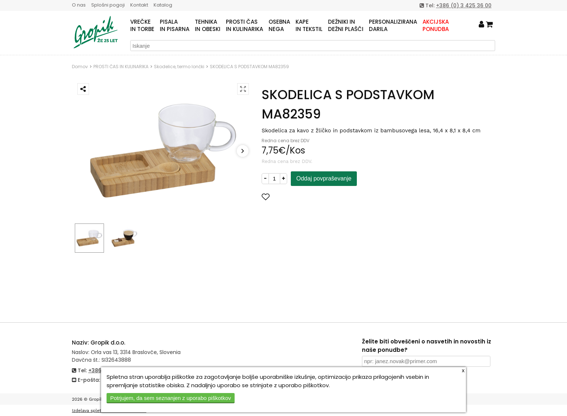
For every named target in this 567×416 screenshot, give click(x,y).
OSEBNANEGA (279, 25)
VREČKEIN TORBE (142, 25)
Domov (80, 66)
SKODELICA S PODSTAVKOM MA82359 (249, 66)
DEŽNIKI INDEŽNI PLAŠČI (345, 25)
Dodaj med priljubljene (301, 197)
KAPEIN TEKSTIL (309, 25)
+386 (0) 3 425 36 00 (463, 5)
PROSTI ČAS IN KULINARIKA (120, 66)
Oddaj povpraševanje (323, 178)
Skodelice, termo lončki (179, 66)
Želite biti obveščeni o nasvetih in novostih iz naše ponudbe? (426, 346)
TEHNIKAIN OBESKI (207, 25)
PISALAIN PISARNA (174, 25)
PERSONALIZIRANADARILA (393, 25)
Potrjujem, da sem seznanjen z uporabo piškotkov (170, 398)
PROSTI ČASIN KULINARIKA (244, 25)
